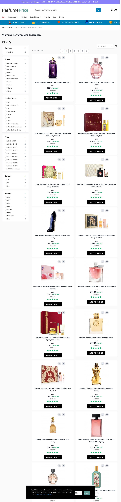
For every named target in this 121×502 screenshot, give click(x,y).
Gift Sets (24, 17)
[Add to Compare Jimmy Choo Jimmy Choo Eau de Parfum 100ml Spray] (59, 465)
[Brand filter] (15, 59)
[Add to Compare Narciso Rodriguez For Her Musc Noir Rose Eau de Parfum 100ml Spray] (102, 414)
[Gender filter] (15, 176)
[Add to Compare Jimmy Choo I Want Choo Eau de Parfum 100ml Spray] (59, 414)
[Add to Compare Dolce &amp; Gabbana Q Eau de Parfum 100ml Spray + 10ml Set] (59, 363)
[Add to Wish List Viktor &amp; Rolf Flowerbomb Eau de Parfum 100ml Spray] (107, 57)
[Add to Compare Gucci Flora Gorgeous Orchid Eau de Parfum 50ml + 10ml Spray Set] (102, 108)
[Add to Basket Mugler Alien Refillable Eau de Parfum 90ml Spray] (53, 98)
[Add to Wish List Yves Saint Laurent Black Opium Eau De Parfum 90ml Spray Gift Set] (107, 159)
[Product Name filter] (15, 98)
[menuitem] (61, 17)
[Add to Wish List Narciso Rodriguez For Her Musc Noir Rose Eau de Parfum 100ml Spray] (107, 414)
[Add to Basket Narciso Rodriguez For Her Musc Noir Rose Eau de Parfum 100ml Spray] (96, 457)
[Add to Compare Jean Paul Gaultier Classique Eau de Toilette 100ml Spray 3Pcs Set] (102, 210)
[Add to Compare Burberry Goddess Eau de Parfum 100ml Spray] (102, 312)
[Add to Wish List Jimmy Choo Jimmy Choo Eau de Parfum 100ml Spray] (63, 465)
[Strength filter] (15, 193)
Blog (54, 17)
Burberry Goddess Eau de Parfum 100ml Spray (96, 337)
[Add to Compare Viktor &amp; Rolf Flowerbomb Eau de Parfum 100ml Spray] (102, 57)
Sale (3, 17)
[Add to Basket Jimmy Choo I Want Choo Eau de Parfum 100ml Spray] (53, 457)
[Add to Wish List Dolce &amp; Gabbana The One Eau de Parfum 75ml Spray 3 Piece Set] (63, 312)
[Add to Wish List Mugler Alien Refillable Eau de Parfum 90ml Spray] (63, 57)
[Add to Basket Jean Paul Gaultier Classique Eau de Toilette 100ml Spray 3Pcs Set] (96, 253)
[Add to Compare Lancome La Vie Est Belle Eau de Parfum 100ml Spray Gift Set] (59, 261)
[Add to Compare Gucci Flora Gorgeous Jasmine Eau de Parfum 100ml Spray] (102, 465)
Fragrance (13, 17)
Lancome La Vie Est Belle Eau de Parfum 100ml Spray (96, 286)
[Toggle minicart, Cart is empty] (115, 10)
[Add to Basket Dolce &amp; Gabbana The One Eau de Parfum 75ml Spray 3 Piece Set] (53, 355)
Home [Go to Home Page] (4, 27)
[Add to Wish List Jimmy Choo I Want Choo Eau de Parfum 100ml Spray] (63, 414)
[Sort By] (105, 46)
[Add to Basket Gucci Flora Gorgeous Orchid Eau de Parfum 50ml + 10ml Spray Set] (96, 151)
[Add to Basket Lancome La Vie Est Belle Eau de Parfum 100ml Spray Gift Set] (53, 304)
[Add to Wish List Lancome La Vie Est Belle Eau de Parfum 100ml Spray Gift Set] (63, 261)
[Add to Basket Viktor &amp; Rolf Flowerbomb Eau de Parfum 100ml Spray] (96, 100)
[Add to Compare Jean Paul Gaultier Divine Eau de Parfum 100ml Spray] (102, 363)
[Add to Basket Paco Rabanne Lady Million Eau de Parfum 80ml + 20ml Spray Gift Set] (53, 151)
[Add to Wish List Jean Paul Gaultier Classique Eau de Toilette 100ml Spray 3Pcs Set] (107, 210)
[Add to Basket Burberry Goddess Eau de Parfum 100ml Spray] (96, 353)
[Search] (98, 10)
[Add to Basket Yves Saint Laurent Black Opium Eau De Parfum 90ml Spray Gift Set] (96, 202)
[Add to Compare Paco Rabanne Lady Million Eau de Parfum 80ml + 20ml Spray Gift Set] (59, 108)
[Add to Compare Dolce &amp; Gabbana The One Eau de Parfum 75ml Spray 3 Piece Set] (59, 312)
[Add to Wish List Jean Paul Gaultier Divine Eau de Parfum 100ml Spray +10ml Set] (63, 159)
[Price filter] (15, 137)
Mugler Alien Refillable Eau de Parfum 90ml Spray (53, 82)
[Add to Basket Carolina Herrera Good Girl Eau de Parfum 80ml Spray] (53, 253)
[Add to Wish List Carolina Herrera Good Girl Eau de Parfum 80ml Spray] (63, 210)
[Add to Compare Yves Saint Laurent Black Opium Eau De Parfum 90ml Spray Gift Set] (102, 159)
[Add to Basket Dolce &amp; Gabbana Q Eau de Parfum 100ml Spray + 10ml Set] (53, 406)
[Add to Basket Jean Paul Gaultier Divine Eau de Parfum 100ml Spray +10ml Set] (53, 202)
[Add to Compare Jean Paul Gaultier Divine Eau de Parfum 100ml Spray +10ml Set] (59, 159)
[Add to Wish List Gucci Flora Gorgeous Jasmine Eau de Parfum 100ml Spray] (107, 465)
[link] (62, 51)
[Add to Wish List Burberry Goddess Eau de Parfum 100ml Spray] (107, 312)
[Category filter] (15, 48)
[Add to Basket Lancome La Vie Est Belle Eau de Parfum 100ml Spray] (96, 302)
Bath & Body (36, 17)
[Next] (86, 51)
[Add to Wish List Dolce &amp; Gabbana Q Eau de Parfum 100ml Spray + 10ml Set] (63, 363)
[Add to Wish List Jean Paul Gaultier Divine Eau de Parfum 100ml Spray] (107, 363)
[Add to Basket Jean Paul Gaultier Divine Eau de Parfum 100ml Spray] (96, 406)
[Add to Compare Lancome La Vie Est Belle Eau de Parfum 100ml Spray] (102, 261)
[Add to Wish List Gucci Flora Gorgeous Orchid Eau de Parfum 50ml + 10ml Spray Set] (107, 108)
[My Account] (112, 10)
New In (47, 17)
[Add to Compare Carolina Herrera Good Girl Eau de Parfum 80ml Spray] (59, 210)
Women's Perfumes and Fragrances (30, 27)
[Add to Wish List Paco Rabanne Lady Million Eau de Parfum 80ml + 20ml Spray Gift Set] (63, 108)
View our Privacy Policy (44, 494)
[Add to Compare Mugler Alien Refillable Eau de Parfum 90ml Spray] (59, 57)
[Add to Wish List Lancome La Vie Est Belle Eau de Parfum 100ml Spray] (107, 261)
